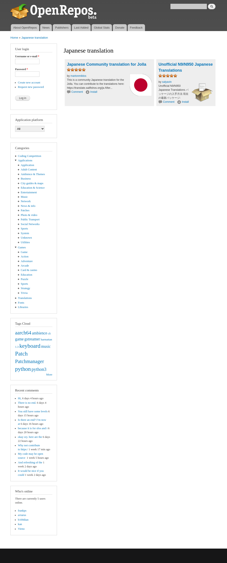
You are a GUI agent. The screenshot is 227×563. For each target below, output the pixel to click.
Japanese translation (34, 37)
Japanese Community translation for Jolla (106, 64)
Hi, (20, 398)
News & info (28, 205)
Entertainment (29, 192)
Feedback (136, 27)
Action (25, 256)
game (19, 339)
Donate (119, 27)
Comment (77, 91)
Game (24, 252)
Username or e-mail (27, 56)
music (46, 346)
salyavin (167, 81)
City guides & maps (32, 183)
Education (26, 274)
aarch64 (23, 333)
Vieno (21, 528)
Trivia (24, 292)
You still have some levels (33, 411)
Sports (24, 228)
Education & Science (33, 187)
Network (26, 201)
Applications (25, 160)
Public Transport (30, 219)
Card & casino (29, 270)
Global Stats (102, 27)
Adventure (27, 261)
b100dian (23, 519)
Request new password (31, 87)
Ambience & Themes (33, 174)
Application (27, 165)
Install (93, 91)
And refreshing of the (30, 462)
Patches (25, 210)
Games (22, 247)
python (23, 369)
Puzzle (24, 279)
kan (20, 524)
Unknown (26, 237)
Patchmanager (29, 361)
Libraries (23, 307)
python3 (38, 369)
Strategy (25, 288)
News (46, 27)
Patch (21, 353)
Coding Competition (29, 156)
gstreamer (32, 339)
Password (21, 69)
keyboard (29, 346)
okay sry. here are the (30, 437)
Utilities (25, 242)
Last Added (81, 27)
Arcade (25, 265)
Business (26, 178)
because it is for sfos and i (32, 428)
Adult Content (29, 169)
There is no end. (27, 402)
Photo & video (29, 215)
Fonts (21, 302)
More (49, 374)
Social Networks (30, 224)
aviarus (22, 515)
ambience (39, 333)
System (25, 233)
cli (49, 333)
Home (14, 37)
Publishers (61, 27)
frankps (22, 510)
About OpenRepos (25, 27)
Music (24, 196)
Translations (25, 298)
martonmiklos (78, 75)
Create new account (29, 82)
